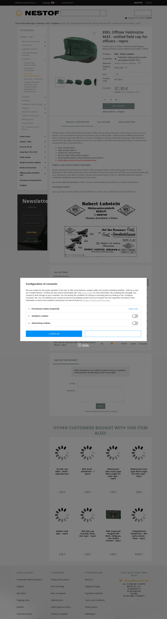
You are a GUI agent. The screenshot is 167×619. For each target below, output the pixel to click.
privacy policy (87, 293)
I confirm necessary (54, 333)
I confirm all (113, 333)
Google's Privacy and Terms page (96, 300)
